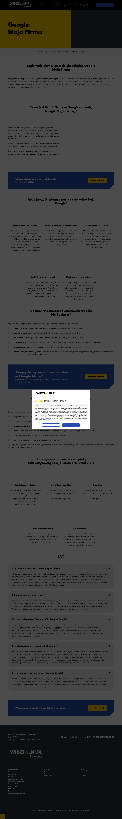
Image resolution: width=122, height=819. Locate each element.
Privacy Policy (71, 414)
